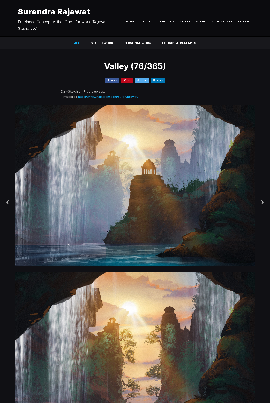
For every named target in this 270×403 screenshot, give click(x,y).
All (77, 43)
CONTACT (245, 21)
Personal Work (137, 43)
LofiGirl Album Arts (179, 43)
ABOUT (146, 21)
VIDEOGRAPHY (222, 21)
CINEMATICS (165, 21)
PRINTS (185, 21)
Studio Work (102, 43)
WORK (130, 21)
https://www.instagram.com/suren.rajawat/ (108, 97)
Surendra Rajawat (54, 11)
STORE (201, 21)
